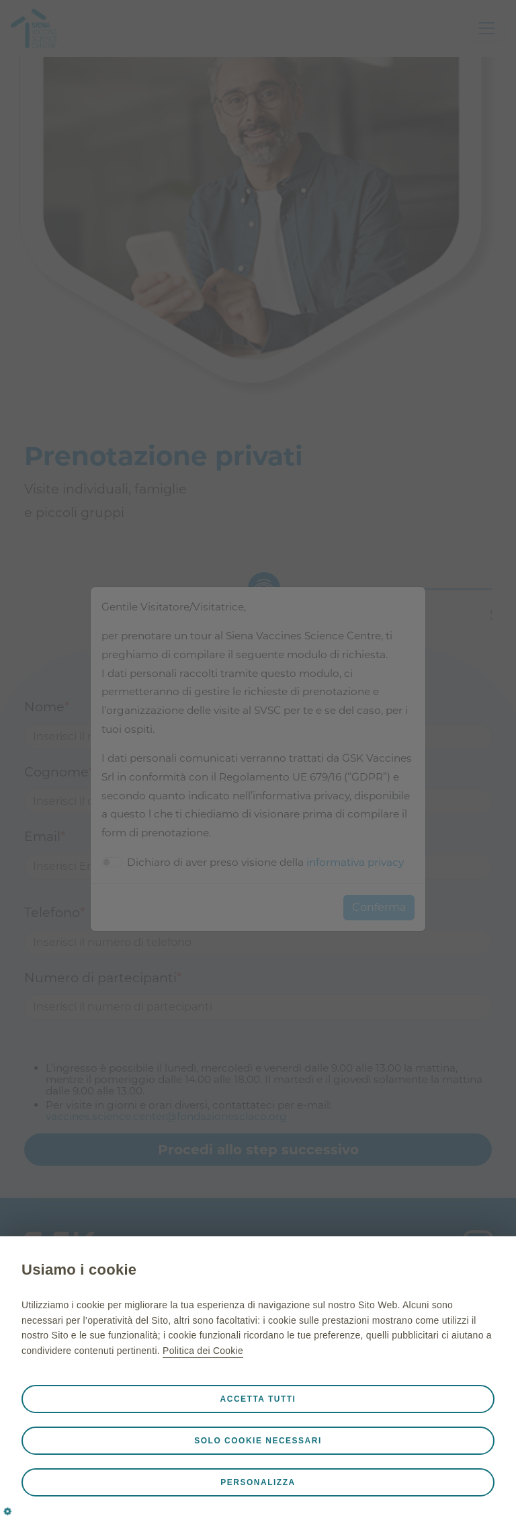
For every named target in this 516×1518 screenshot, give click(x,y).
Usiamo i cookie (79, 1269)
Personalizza (257, 1482)
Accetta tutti (258, 1399)
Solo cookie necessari (258, 1440)
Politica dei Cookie (203, 1350)
